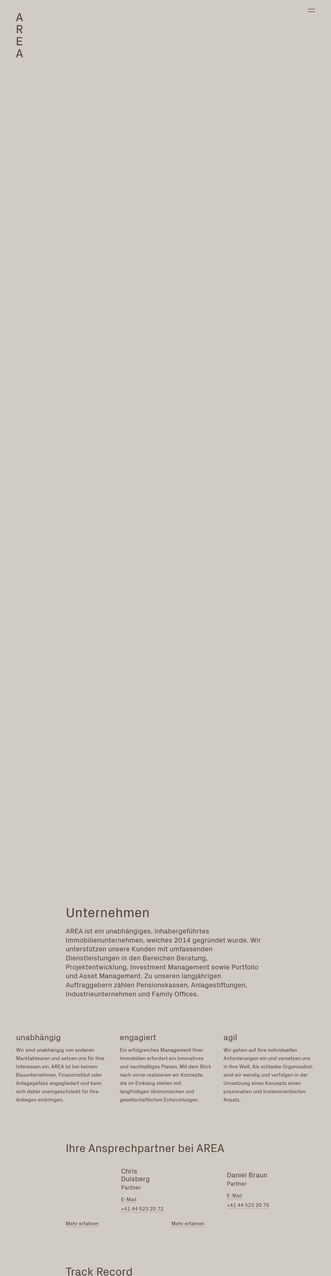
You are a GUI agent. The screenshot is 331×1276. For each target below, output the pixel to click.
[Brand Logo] (21, 37)
